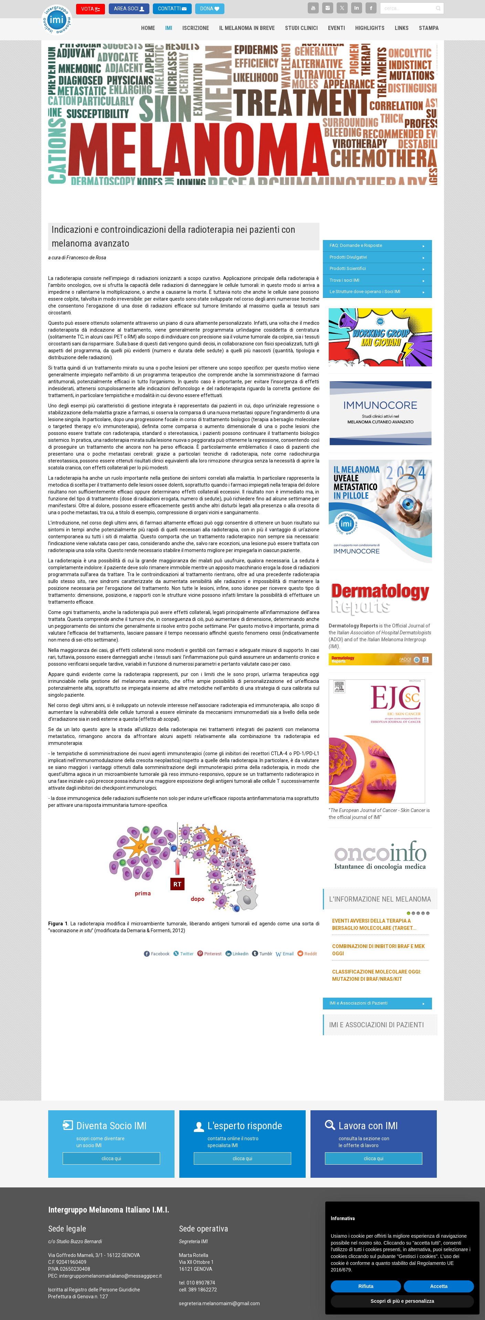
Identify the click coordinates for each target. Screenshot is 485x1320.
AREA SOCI (126, 8)
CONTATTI (170, 8)
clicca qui (111, 1158)
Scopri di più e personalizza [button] (402, 1301)
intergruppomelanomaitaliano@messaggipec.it (110, 1276)
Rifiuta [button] (365, 1286)
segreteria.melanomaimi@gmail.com (219, 1303)
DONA (207, 8)
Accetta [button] (439, 1286)
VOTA (88, 9)
